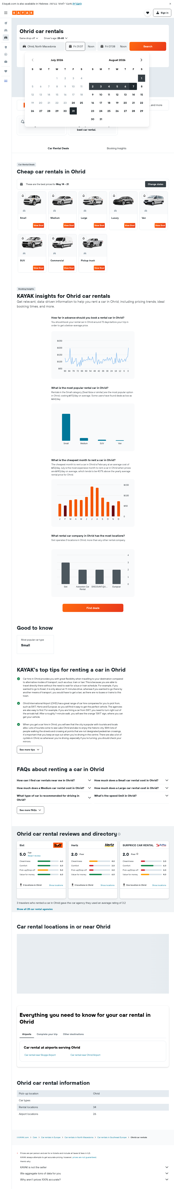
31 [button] (73, 111)
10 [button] (73, 86)
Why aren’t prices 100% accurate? (94, 1179)
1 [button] (56, 78)
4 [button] (81, 78)
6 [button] (40, 86)
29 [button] (56, 111)
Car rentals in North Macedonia (79, 1137)
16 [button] (65, 94)
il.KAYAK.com (23, 1137)
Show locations (56, 885)
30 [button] (65, 111)
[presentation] (119, 834)
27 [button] (40, 111)
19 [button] (32, 102)
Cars (35, 1137)
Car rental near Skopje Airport (40, 1054)
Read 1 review (34, 855)
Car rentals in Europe (50, 1137)
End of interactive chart (55, 517)
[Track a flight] (5, 54)
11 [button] (81, 86)
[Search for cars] (5, 37)
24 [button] (73, 102)
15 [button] (57, 94)
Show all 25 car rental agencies (35, 909)
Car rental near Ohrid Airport (85, 1054)
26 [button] (32, 111)
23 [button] (65, 102)
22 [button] (56, 102)
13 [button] (40, 94)
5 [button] (32, 86)
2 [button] (65, 78)
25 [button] (81, 102)
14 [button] (49, 94)
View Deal (38, 225)
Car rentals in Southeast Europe (112, 1137)
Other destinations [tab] (73, 1034)
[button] (170, 3)
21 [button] (49, 102)
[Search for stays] (5, 30)
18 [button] (81, 94)
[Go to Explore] (5, 47)
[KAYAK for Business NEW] (5, 61)
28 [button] (48, 111)
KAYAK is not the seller (94, 1167)
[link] (93, 608)
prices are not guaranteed (84, 1157)
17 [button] (73, 94)
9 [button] (65, 86)
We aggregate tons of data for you (94, 1173)
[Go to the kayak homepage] (22, 13)
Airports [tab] (26, 1034)
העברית (77, 3)
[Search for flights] (5, 23)
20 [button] (40, 102)
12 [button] (32, 94)
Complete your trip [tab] (47, 1034)
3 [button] (73, 78)
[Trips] (5, 71)
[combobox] (29, 38)
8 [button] (57, 86)
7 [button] (48, 86)
